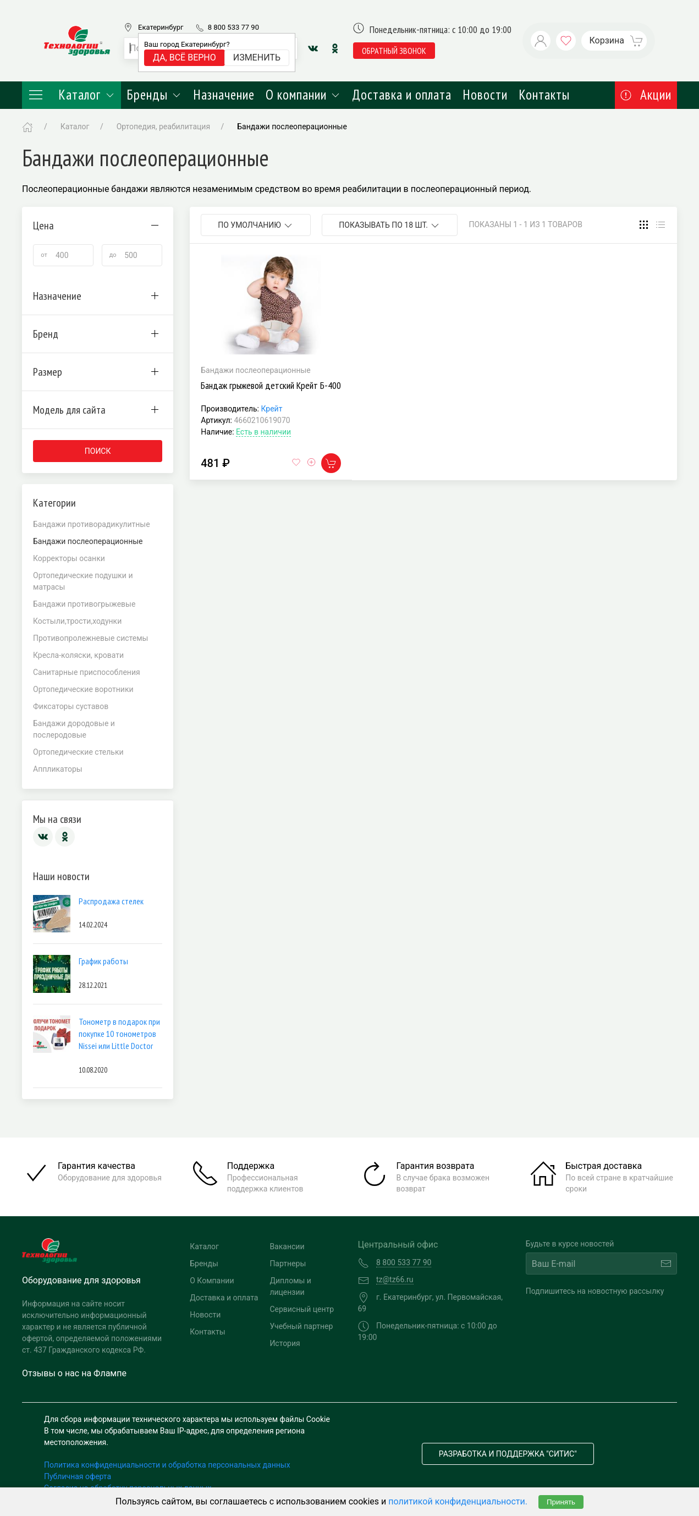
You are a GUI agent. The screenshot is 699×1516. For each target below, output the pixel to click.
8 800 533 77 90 (233, 27)
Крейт (271, 408)
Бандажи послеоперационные (292, 126)
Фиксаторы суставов (70, 706)
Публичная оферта (77, 1476)
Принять (561, 1502)
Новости (485, 94)
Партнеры (287, 1263)
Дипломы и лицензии (290, 1286)
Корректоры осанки (69, 558)
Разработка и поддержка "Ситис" (508, 1453)
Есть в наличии (263, 431)
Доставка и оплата (402, 94)
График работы (103, 960)
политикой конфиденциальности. (457, 1501)
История (284, 1343)
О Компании (212, 1280)
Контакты (544, 94)
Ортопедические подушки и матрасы (83, 581)
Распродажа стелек (111, 901)
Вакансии (286, 1246)
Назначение (224, 94)
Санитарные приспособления (86, 672)
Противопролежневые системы (90, 638)
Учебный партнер (301, 1326)
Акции (646, 94)
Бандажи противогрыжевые (84, 604)
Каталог (71, 94)
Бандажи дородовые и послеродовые (74, 729)
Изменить (256, 57)
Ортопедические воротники (83, 689)
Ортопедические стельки (78, 752)
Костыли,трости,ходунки (77, 621)
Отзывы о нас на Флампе (74, 1373)
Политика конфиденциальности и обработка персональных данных (167, 1464)
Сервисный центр (301, 1309)
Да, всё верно (184, 57)
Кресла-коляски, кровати (78, 655)
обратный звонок (394, 50)
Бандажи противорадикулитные (91, 524)
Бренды (154, 94)
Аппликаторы (57, 769)
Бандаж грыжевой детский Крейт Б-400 (271, 385)
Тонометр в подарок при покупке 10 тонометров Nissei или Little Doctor (119, 1034)
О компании (303, 94)
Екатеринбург (160, 27)
